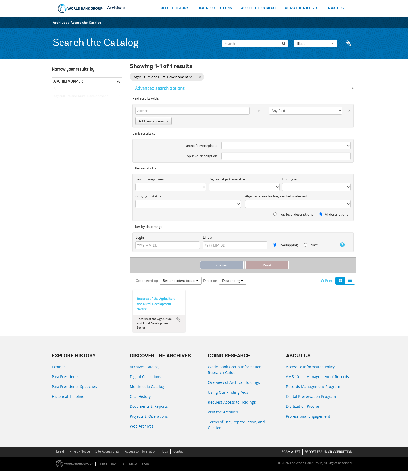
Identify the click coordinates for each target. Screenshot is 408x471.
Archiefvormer (68, 81)
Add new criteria (153, 121)
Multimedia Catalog (147, 386)
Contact (178, 451)
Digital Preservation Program (311, 396)
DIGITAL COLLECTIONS (214, 8)
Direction (210, 280)
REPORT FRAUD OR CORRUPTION (328, 452)
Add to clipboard (178, 319)
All (55, 89)
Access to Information (140, 451)
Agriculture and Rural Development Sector (85, 96)
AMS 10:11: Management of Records (317, 376)
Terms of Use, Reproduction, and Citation (236, 424)
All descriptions (333, 214)
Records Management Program (313, 386)
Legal (60, 451)
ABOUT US (336, 8)
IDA (113, 464)
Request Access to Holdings (232, 402)
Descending (232, 280)
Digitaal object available (227, 179)
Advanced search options (160, 88)
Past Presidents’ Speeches (74, 386)
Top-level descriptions (293, 214)
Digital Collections (145, 376)
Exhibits (59, 366)
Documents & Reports (149, 406)
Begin (139, 237)
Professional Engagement (308, 416)
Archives (116, 8)
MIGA (133, 464)
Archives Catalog (144, 366)
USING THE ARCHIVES (301, 8)
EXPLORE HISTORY (173, 8)
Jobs (165, 451)
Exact (311, 245)
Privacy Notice (79, 451)
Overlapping (285, 245)
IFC (122, 464)
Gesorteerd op (147, 280)
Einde (207, 237)
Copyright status (148, 196)
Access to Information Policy (310, 366)
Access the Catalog (86, 22)
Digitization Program (304, 406)
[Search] (255, 43)
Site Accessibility (107, 451)
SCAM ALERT (291, 452)
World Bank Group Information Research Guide (235, 369)
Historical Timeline (68, 396)
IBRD (103, 464)
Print (327, 280)
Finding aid (290, 179)
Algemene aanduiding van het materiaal (276, 196)
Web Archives (142, 426)
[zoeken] (284, 43)
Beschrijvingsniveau (150, 179)
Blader (315, 43)
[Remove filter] (200, 77)
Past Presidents (65, 376)
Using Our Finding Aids (228, 392)
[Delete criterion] (346, 109)
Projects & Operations (149, 416)
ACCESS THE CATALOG (258, 8)
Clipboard (349, 43)
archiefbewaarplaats (201, 145)
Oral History (140, 396)
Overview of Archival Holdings (234, 382)
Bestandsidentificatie (180, 280)
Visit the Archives (223, 412)
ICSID (145, 464)
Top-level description (201, 156)
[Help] (340, 244)
